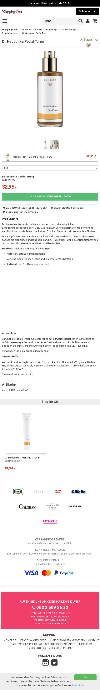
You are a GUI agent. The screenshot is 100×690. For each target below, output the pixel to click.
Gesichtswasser (10, 33)
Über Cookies (37, 648)
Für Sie (38, 29)
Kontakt (93, 640)
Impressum (85, 644)
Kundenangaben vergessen (67, 640)
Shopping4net (9, 29)
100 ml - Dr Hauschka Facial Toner (50, 157)
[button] (95, 21)
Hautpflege (51, 29)
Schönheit (26, 29)
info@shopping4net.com (50, 620)
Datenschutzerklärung (26, 644)
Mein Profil (11, 640)
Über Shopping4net (61, 648)
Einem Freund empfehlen (20, 212)
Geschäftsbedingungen (60, 644)
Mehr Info (78, 685)
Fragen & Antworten (34, 640)
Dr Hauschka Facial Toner (35, 33)
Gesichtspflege (68, 29)
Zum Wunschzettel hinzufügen (25, 208)
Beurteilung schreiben (67, 208)
